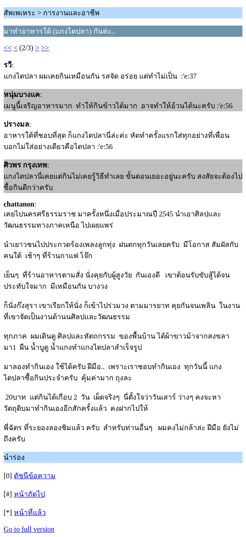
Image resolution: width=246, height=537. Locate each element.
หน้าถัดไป (29, 494)
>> (45, 48)
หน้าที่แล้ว (30, 512)
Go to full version (29, 529)
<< (8, 48)
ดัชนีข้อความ (35, 476)
